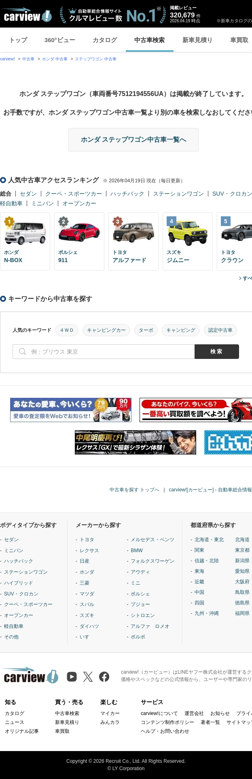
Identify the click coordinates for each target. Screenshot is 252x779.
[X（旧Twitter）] (88, 676)
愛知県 (242, 571)
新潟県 (242, 560)
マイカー (110, 713)
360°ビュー (59, 39)
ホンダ (87, 572)
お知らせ (220, 713)
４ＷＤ (66, 330)
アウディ (140, 572)
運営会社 (194, 713)
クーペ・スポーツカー (73, 193)
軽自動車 (11, 203)
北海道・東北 (209, 539)
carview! (7, 59)
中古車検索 (149, 39)
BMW (136, 550)
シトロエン (143, 615)
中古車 (28, 59)
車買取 (62, 731)
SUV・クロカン (21, 594)
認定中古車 (220, 330)
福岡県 (242, 613)
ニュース (14, 722)
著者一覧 (210, 722)
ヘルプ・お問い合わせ (165, 731)
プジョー (140, 604)
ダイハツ (89, 626)
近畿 (199, 582)
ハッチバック (127, 193)
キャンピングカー (106, 330)
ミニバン (42, 203)
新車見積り (197, 39)
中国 (199, 592)
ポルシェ (140, 594)
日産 (84, 561)
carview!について (159, 713)
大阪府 (242, 582)
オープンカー (79, 203)
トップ (18, 39)
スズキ (87, 615)
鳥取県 (242, 592)
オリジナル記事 (22, 731)
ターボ (146, 330)
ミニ (135, 583)
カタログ (105, 39)
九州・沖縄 (207, 613)
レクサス (89, 550)
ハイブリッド (18, 583)
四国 (199, 603)
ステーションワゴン (178, 193)
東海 (199, 571)
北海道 (242, 539)
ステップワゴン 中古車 (95, 59)
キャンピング (180, 330)
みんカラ (110, 722)
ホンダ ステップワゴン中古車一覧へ (133, 139)
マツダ (87, 594)
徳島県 (242, 603)
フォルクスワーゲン (152, 561)
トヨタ (87, 539)
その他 (11, 637)
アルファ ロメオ (150, 626)
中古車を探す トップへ (134, 489)
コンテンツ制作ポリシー (167, 722)
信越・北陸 (207, 560)
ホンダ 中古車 (55, 59)
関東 (199, 550)
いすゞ (87, 637)
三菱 (84, 583)
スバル (87, 604)
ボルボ (138, 637)
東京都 (242, 550)
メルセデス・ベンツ (152, 539)
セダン (28, 193)
